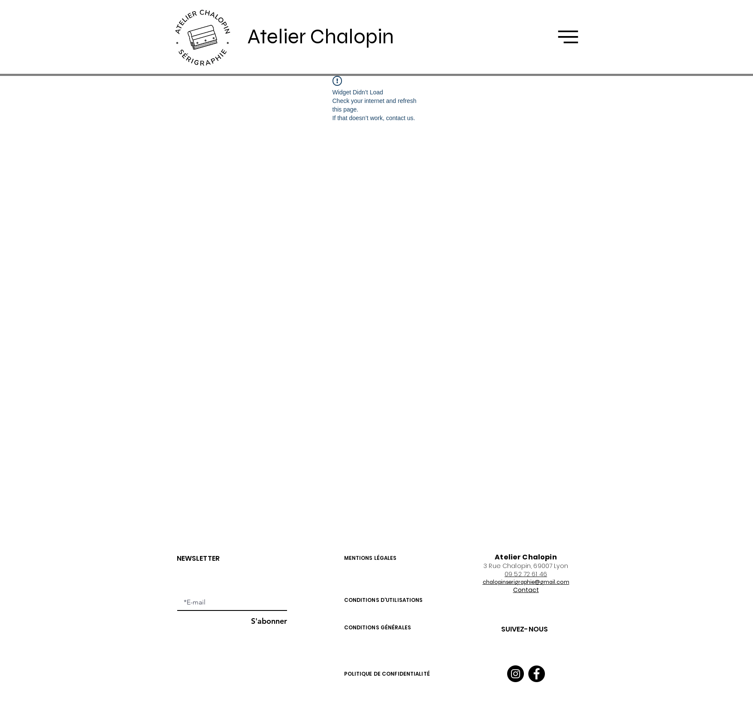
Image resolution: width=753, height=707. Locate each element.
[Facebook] (536, 673)
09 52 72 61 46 (526, 574)
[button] (568, 36)
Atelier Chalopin (321, 36)
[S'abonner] (265, 621)
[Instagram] (515, 673)
